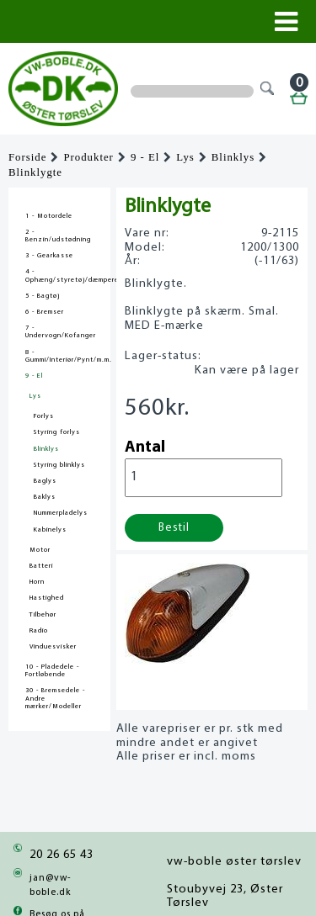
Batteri (41, 566)
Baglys (45, 481)
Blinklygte (35, 172)
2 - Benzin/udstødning (58, 236)
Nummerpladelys (61, 513)
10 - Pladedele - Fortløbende (52, 671)
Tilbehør (42, 615)
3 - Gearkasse (49, 255)
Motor (40, 550)
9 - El (145, 157)
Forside (27, 157)
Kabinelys (50, 530)
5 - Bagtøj (42, 296)
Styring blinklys (59, 465)
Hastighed (46, 598)
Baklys (45, 497)
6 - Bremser (44, 312)
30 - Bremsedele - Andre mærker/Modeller (55, 698)
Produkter (88, 157)
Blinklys (233, 157)
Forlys (44, 416)
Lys (185, 157)
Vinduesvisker (53, 646)
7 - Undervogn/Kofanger (59, 332)
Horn (37, 582)
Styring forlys (57, 432)
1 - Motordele (48, 216)
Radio (38, 630)
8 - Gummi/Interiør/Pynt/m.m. (59, 356)
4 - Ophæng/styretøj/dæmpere (59, 275)
